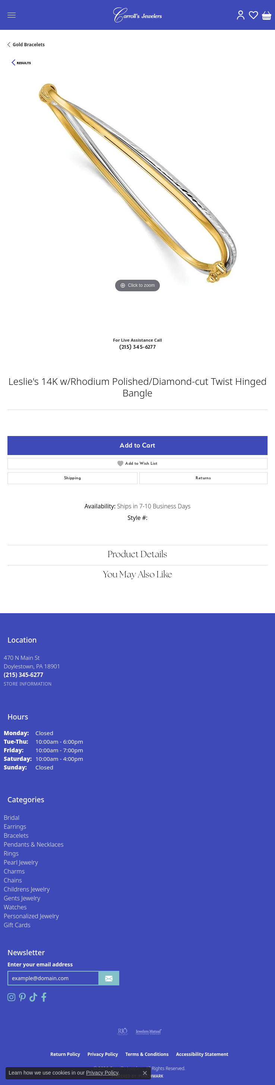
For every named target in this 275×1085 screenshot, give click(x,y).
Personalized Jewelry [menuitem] (31, 916)
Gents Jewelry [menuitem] (22, 898)
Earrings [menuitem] (15, 826)
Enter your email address (40, 964)
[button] (240, 14)
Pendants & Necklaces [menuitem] (33, 844)
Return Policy (65, 1054)
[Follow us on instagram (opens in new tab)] (11, 997)
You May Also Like (137, 575)
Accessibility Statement (202, 1054)
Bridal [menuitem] (11, 817)
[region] (137, 200)
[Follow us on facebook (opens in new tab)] (44, 997)
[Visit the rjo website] (122, 1031)
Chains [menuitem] (13, 880)
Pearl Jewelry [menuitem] (21, 862)
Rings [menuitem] (11, 853)
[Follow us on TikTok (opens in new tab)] (33, 997)
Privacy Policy (103, 1054)
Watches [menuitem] (15, 907)
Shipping (72, 478)
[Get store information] (28, 684)
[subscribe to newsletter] (108, 978)
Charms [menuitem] (14, 871)
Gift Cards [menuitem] (17, 925)
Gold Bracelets (29, 44)
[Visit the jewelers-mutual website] (148, 1031)
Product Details (137, 555)
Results (24, 63)
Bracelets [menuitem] (16, 835)
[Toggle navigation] (11, 15)
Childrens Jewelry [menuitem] (27, 889)
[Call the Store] (23, 674)
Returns (203, 478)
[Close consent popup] (145, 1073)
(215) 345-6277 (137, 347)
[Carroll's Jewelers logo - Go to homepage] (137, 15)
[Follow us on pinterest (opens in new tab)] (22, 997)
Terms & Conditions (147, 1054)
